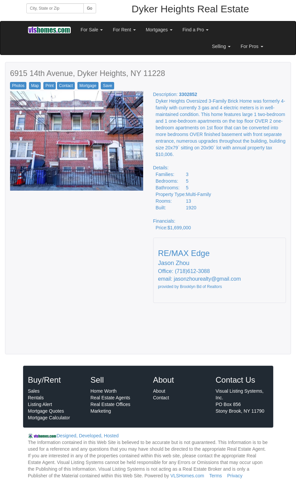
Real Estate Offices (110, 404)
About (159, 391)
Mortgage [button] (87, 85)
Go (89, 8)
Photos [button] (18, 85)
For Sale (92, 29)
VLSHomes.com (187, 475)
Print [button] (49, 85)
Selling (221, 46)
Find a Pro (196, 29)
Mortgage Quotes (46, 411)
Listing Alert (40, 404)
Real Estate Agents (110, 397)
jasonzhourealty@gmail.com (207, 279)
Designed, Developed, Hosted (88, 435)
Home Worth (103, 391)
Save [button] (107, 85)
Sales (34, 391)
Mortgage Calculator (49, 417)
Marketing (100, 411)
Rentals (36, 397)
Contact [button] (66, 85)
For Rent (124, 29)
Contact (161, 397)
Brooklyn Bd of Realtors (201, 286)
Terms (215, 475)
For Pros (252, 46)
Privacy (235, 475)
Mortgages (159, 29)
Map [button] (35, 85)
